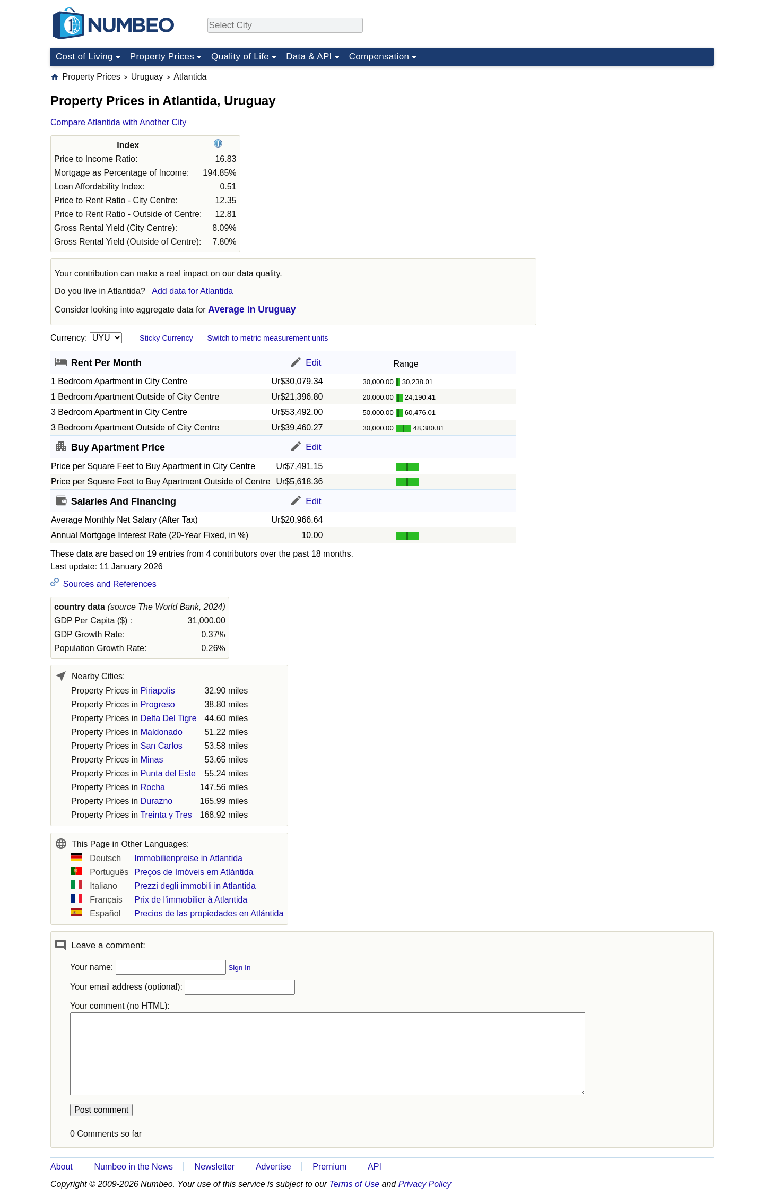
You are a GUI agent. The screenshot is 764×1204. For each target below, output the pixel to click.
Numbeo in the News (133, 1166)
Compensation (379, 56)
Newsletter (215, 1166)
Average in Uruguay (252, 309)
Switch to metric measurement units (267, 338)
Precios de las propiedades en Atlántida (208, 913)
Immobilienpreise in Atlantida (188, 858)
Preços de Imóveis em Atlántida (193, 872)
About (61, 1166)
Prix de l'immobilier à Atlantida (190, 899)
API (374, 1166)
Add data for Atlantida (192, 291)
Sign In (239, 968)
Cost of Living (84, 56)
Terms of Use (354, 1184)
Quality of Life (240, 56)
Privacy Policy (425, 1184)
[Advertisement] (634, 137)
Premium (329, 1166)
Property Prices (162, 56)
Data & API (309, 56)
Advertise (273, 1166)
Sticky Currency (166, 338)
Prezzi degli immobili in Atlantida (195, 885)
